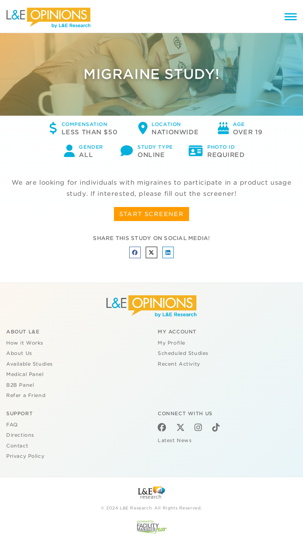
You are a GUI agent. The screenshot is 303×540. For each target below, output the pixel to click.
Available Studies (29, 364)
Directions (20, 435)
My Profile (171, 343)
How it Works (24, 343)
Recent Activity (179, 364)
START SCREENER (151, 214)
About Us (19, 353)
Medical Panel (25, 374)
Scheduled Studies (183, 353)
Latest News (175, 440)
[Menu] (290, 18)
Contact (17, 446)
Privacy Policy (25, 456)
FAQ (12, 425)
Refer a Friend (25, 395)
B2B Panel (20, 385)
